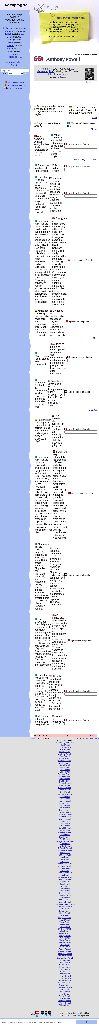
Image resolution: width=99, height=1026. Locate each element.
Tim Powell (64, 989)
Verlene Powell (64, 1001)
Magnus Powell (64, 918)
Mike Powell (65, 931)
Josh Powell (65, 882)
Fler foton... (87, 82)
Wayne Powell (65, 1003)
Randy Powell (65, 949)
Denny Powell (65, 819)
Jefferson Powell (65, 864)
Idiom (11, 51)
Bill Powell (64, 767)
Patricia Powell (64, 942)
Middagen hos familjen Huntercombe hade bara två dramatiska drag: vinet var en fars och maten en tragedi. (42, 323)
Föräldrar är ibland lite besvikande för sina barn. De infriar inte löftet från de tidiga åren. (41, 394)
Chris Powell (64, 792)
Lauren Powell (65, 902)
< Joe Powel (36, 738)
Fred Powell (65, 839)
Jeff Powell (64, 861)
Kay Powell (64, 886)
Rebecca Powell (65, 953)
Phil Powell (65, 944)
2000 (49, 74)
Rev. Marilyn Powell (64, 958)
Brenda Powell (65, 776)
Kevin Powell (64, 893)
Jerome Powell (64, 866)
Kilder (8, 33)
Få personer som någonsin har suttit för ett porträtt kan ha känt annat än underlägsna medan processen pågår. (43, 431)
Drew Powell (64, 830)
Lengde (14, 54)
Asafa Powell (64, 758)
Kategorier (9, 31)
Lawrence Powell (65, 906)
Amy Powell (65, 749)
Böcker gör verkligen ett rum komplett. (42, 168)
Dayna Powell (65, 812)
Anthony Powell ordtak (16, 82)
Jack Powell (65, 852)
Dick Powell (65, 823)
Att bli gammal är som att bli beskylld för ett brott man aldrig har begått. (82, 110)
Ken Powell (65, 891)
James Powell (65, 855)
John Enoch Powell (65, 873)
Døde (11, 42)
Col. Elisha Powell (64, 794)
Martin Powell (65, 922)
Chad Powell (64, 785)
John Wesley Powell (64, 877)
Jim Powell (64, 870)
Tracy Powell (64, 996)
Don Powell (65, 826)
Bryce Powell (64, 781)
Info (59, 1022)
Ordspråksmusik (12, 62)
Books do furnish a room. (57, 168)
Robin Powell (64, 965)
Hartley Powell (65, 846)
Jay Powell (64, 859)
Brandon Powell (65, 774)
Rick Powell (65, 962)
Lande (10, 48)
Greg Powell (65, 844)
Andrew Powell (64, 754)
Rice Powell (65, 960)
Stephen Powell (65, 983)
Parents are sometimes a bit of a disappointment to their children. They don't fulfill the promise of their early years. (56, 393)
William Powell (65, 1005)
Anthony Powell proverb (16, 88)
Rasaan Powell (64, 951)
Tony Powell (65, 994)
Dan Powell (65, 799)
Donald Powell (65, 828)
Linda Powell (64, 913)
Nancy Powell (65, 935)
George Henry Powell (65, 841)
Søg (24, 28)
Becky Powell (64, 763)
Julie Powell (65, 884)
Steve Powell (64, 985)
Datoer (11, 45)
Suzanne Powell (65, 987)
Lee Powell (65, 909)
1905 (51, 71)
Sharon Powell (65, 974)
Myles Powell (64, 933)
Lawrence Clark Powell (65, 904)
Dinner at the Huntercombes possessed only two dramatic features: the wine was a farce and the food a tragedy (57, 323)
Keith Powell (65, 888)
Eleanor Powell (64, 832)
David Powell (64, 810)
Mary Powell (65, 924)
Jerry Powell (65, 868)
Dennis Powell (65, 817)
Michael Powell (64, 929)
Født (10, 39)
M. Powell (65, 915)
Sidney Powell (65, 980)
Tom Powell (65, 992)
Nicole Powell (65, 940)
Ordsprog (7, 28)
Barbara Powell (64, 761)
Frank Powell (64, 837)
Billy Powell (65, 769)
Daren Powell (64, 803)
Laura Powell (64, 900)
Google (62, 77)
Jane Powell (65, 857)
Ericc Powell (65, 835)
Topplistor (12, 56)
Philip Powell (64, 947)
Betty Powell (65, 765)
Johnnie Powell (64, 879)
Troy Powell (65, 998)
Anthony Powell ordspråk (16, 85)
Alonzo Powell (65, 747)
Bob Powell (65, 772)
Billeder (11, 36)
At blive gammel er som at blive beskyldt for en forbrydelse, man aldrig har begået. (49, 110)
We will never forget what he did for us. (58, 721)
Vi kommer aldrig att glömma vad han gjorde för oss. (42, 721)
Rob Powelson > (92, 738)
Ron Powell (65, 969)
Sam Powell (65, 971)
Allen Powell (65, 745)
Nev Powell (65, 938)
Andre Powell (64, 752)
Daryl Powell (64, 805)
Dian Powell (65, 821)
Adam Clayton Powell (65, 743)
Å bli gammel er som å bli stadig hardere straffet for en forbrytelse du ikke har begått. (41, 145)
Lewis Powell (64, 911)
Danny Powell (65, 801)
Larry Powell (65, 897)
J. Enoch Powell (65, 848)
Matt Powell (65, 927)
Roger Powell (64, 967)
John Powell (65, 875)
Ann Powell (65, 756)
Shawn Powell (65, 976)
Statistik (14, 65)
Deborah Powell (65, 814)
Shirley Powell (65, 978)
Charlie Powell (65, 790)
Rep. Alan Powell (65, 956)
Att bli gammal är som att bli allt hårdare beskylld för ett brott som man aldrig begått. (57, 146)
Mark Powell (65, 920)
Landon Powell (64, 895)
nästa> (94, 735)
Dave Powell (64, 808)
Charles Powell (64, 787)
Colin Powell (65, 796)
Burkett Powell (65, 783)
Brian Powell (64, 778)
